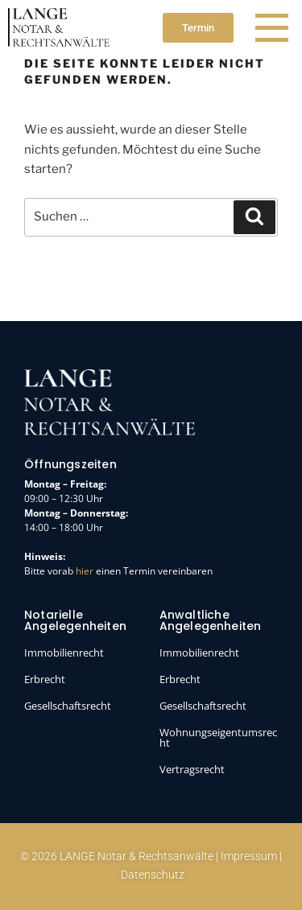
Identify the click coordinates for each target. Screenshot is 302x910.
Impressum (249, 856)
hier (84, 571)
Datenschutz (152, 874)
